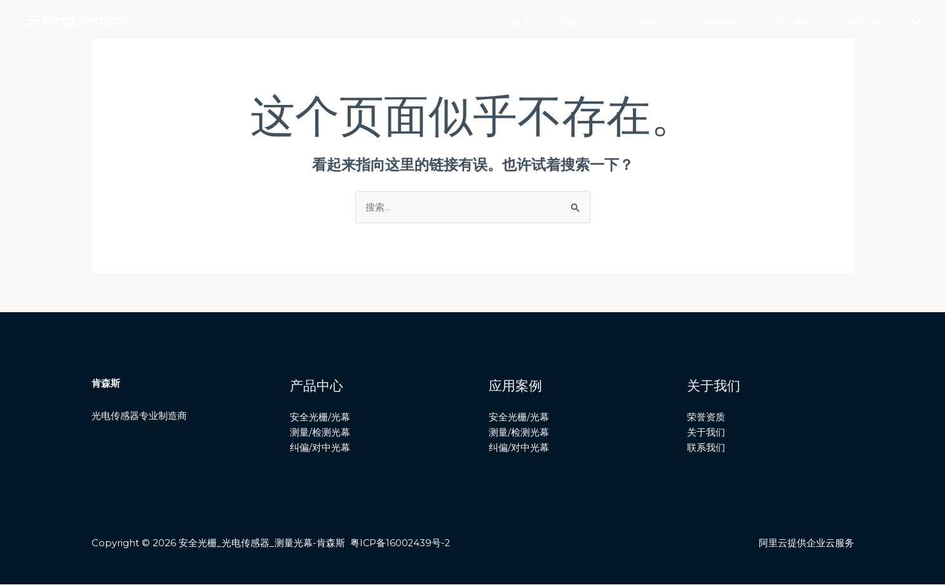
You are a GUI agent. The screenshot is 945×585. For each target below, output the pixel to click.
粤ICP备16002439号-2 (401, 543)
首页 (545, 22)
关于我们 (807, 22)
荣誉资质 (706, 417)
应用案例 (668, 22)
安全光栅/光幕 (320, 417)
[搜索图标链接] (917, 22)
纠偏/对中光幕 (320, 449)
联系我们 (870, 22)
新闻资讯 (737, 22)
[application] (618, 22)
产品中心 (599, 22)
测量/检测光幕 (320, 433)
